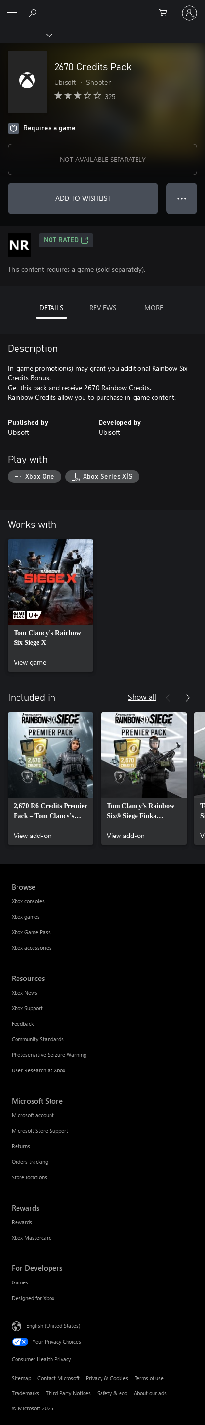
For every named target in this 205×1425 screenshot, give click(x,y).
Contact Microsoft (58, 1378)
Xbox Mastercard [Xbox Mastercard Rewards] (31, 1237)
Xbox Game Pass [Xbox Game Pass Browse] (31, 932)
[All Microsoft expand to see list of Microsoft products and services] (12, 13)
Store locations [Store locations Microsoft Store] (29, 1177)
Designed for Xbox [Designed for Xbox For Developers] (33, 1298)
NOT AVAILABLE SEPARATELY (103, 159)
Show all (142, 697)
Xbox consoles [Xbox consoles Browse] (28, 901)
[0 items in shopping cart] (166, 13)
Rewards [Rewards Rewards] (22, 1222)
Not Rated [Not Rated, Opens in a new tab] (66, 240)
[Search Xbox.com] (34, 12)
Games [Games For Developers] (20, 1282)
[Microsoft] (102, 7)
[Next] (187, 698)
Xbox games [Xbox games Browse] (26, 916)
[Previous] (168, 698)
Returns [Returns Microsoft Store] (21, 1146)
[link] (50, 605)
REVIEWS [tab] (102, 307)
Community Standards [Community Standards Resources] (38, 1039)
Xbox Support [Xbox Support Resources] (27, 1008)
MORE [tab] (153, 307)
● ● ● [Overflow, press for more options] (182, 198)
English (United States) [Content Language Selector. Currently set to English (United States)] (53, 1325)
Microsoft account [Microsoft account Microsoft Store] (33, 1115)
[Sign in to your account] (189, 13)
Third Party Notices (68, 1393)
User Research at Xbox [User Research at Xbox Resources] (38, 1070)
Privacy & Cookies (107, 1378)
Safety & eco (112, 1393)
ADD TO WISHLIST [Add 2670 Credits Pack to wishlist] (83, 198)
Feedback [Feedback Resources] (23, 1023)
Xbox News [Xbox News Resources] (24, 992)
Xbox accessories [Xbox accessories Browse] (31, 947)
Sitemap (21, 1378)
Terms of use (149, 1378)
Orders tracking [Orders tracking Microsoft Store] (30, 1161)
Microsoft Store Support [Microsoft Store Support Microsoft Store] (40, 1130)
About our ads (150, 1393)
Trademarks (25, 1393)
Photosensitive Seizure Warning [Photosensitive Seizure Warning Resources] (49, 1054)
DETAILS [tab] (51, 307)
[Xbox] (25, 34)
